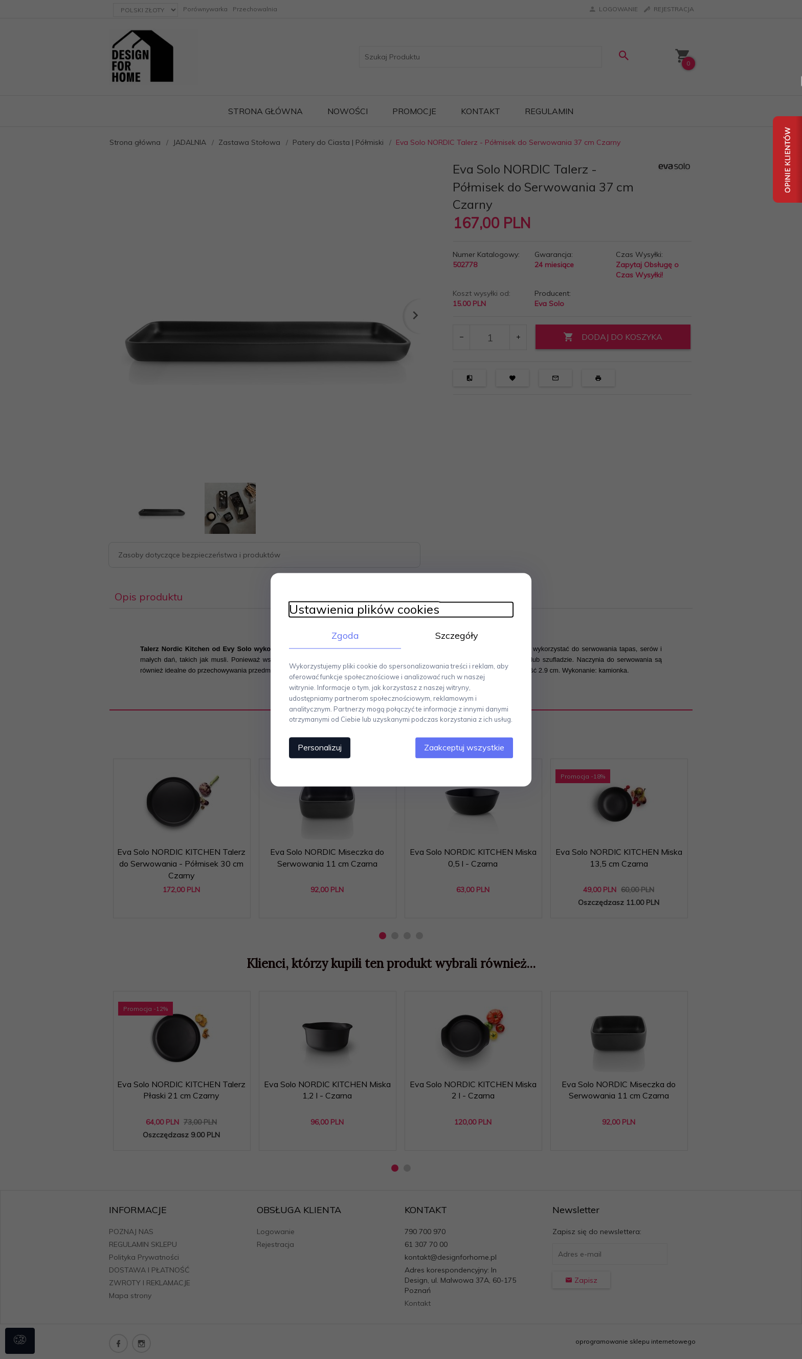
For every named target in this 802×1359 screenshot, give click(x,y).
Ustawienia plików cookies (358, 608)
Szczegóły (459, 635)
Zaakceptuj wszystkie (470, 747)
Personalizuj (314, 747)
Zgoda (342, 635)
